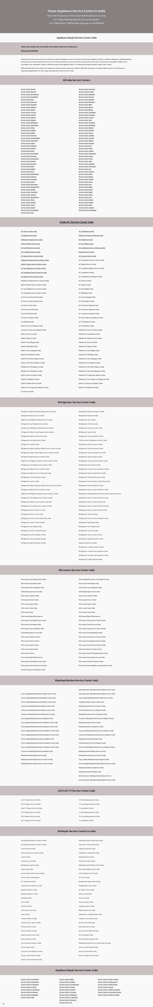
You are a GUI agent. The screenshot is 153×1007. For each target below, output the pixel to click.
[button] (3, 1003)
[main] (76, 16)
